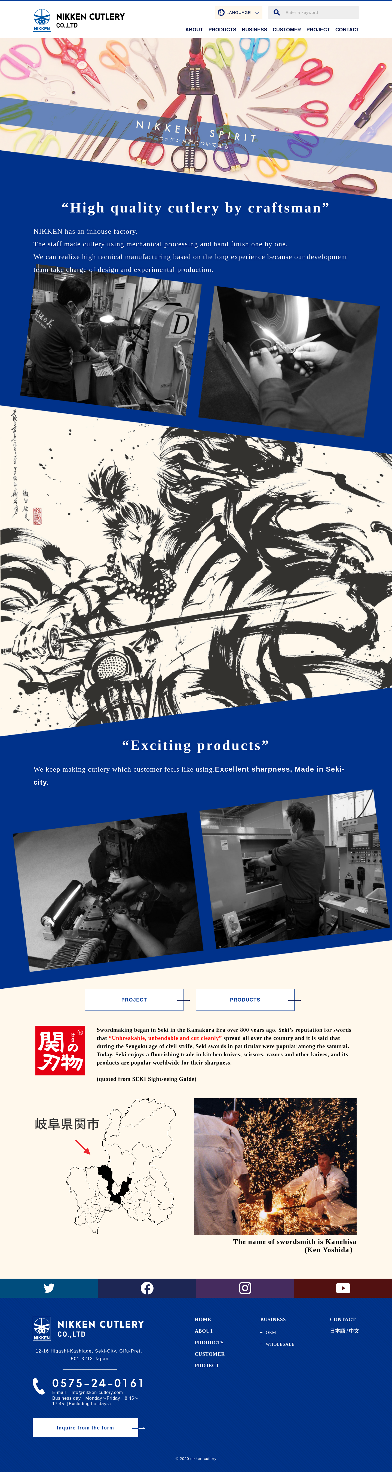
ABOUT (194, 29)
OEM (271, 1332)
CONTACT (347, 29)
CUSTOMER (287, 29)
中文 (354, 1331)
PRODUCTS (222, 29)
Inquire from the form (85, 1428)
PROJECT (318, 29)
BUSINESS (254, 29)
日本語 (337, 1331)
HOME (203, 1319)
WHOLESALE (280, 1344)
